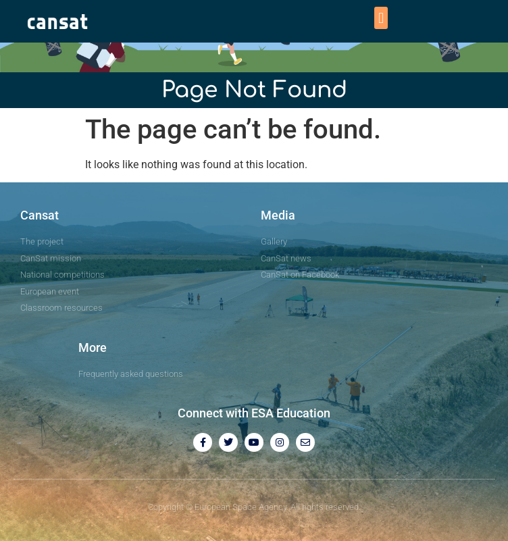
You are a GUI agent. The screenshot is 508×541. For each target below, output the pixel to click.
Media (278, 215)
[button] (380, 18)
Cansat (39, 215)
